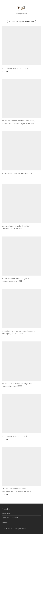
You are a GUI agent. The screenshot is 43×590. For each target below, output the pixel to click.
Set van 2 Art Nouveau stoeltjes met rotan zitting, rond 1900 (17, 384)
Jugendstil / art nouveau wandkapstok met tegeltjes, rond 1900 (18, 332)
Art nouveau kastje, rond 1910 (15, 68)
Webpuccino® (20, 528)
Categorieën (21, 13)
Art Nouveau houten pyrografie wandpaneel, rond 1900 (15, 279)
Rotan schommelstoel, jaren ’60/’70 (17, 173)
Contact (5, 522)
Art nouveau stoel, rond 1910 (14, 436)
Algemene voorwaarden (10, 518)
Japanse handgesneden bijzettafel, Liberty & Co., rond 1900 (16, 227)
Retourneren (6, 513)
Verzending (6, 509)
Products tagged (22, 22)
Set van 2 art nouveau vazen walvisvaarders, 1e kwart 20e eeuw (16, 489)
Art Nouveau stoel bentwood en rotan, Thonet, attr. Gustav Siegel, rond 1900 (18, 121)
